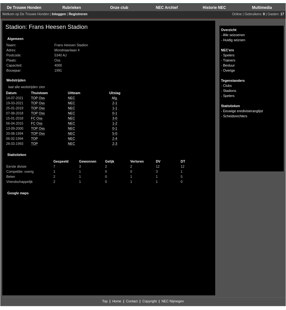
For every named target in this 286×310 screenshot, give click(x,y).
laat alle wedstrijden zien (25, 87)
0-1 (114, 113)
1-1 (114, 108)
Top (104, 301)
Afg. (115, 98)
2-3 (114, 143)
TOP (34, 138)
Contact (132, 301)
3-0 (114, 118)
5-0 (114, 133)
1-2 (114, 123)
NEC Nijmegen (172, 301)
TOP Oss (38, 98)
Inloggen (59, 14)
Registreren (78, 14)
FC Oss (36, 118)
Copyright (149, 301)
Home (116, 301)
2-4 (114, 138)
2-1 (114, 103)
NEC (71, 98)
